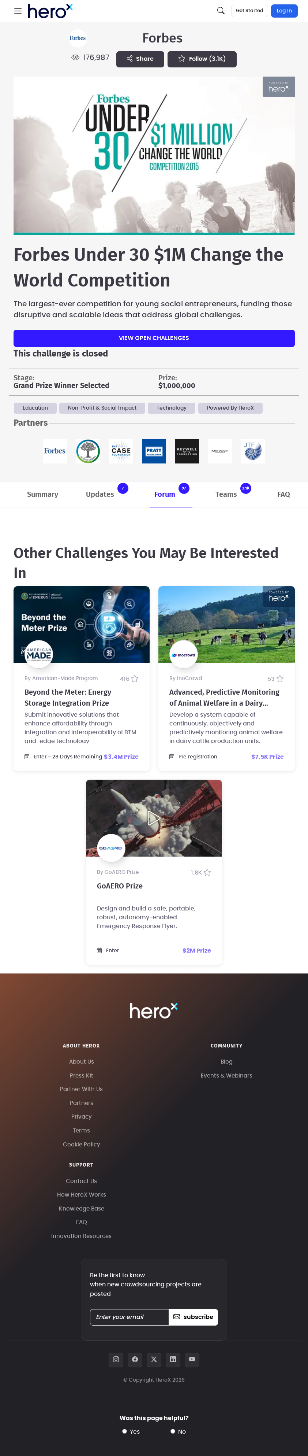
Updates (107, 490)
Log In (284, 11)
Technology (172, 408)
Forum (171, 490)
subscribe (193, 1317)
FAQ (283, 494)
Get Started (249, 10)
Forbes (162, 38)
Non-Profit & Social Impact (102, 408)
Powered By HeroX (230, 408)
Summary (42, 494)
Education (35, 408)
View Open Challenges (154, 338)
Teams (233, 490)
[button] (18, 11)
